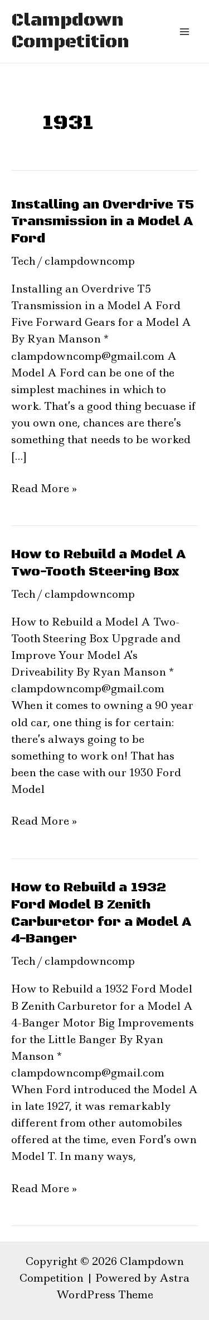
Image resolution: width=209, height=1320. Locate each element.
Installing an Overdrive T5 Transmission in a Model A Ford (103, 221)
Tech (23, 261)
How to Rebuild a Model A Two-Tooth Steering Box (98, 563)
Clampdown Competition (70, 31)
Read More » (44, 487)
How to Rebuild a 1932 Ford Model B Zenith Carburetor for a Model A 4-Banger (101, 913)
